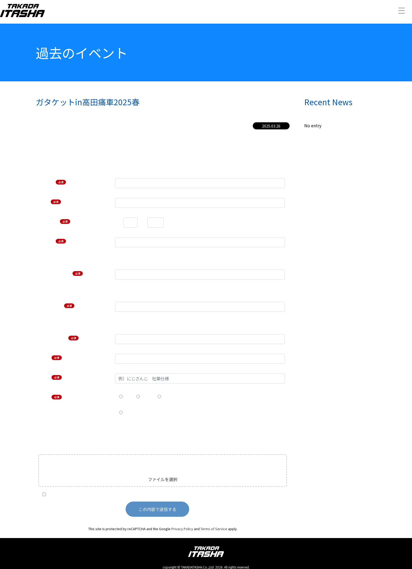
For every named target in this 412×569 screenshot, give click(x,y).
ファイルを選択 (162, 479)
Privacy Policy (182, 528)
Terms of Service (213, 528)
